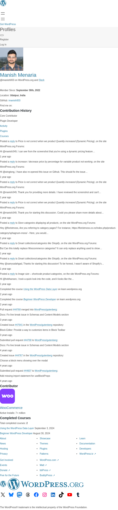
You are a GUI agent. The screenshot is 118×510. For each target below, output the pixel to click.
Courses (4, 136)
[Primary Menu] (2, 35)
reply (12, 141)
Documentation (87, 443)
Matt (43, 465)
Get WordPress (8, 24)
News (3, 443)
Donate (5, 470)
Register (4, 39)
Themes (44, 443)
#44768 (17, 309)
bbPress (45, 470)
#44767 (19, 355)
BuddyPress (47, 475)
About (3, 438)
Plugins (4, 131)
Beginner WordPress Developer (39, 299)
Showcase (45, 438)
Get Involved (6, 460)
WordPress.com (49, 460)
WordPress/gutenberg (45, 309)
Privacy (4, 454)
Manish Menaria (18, 75)
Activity (3, 126)
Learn (82, 438)
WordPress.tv (87, 454)
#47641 (19, 325)
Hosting (4, 448)
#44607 (27, 371)
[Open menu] (3, 13)
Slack (41, 80)
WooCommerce (11, 408)
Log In (3, 44)
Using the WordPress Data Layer (40, 289)
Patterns (44, 454)
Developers (85, 448)
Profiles (8, 29)
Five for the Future (9, 475)
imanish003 (14, 100)
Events (3, 465)
